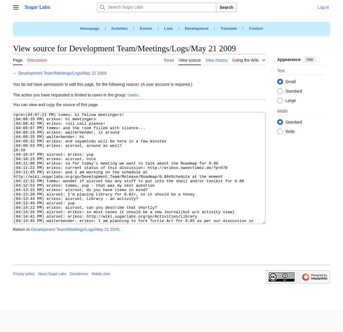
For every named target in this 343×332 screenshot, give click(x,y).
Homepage (89, 28)
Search (226, 7)
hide (310, 59)
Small (290, 82)
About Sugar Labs (52, 296)
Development (196, 28)
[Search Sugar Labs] (156, 7)
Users (133, 95)
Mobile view (100, 296)
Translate (228, 28)
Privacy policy (23, 296)
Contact (256, 28)
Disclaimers (79, 296)
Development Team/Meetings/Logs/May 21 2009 (62, 73)
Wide (290, 131)
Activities (119, 28)
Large (290, 100)
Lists (168, 28)
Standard (293, 91)
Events (146, 28)
